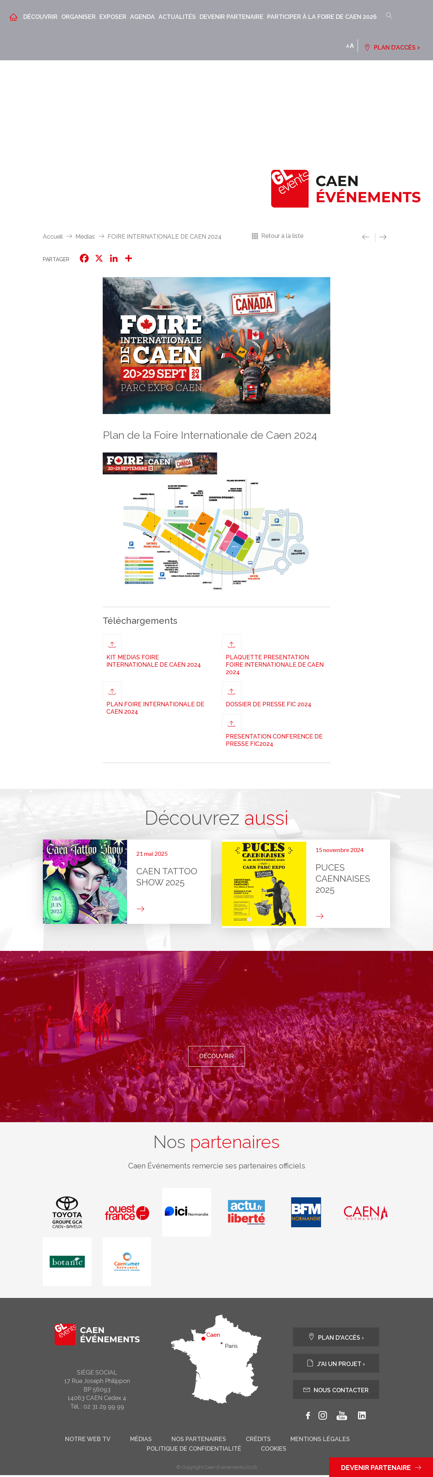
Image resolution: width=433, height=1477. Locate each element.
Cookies (273, 1451)
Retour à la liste (282, 235)
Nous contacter (336, 1391)
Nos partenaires (198, 1441)
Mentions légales (320, 1441)
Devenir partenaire (231, 16)
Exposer (112, 16)
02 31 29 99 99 (103, 1408)
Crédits (258, 1441)
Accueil (53, 236)
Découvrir (40, 16)
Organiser (78, 16)
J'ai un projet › (336, 1365)
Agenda (142, 16)
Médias (85, 236)
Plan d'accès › (336, 1339)
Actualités (177, 16)
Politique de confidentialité (194, 1451)
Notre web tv (87, 1441)
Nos (216, 1143)
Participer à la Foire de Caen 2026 (322, 16)
